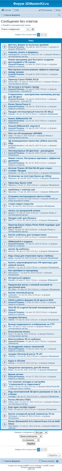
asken (10, 258)
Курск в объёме (16, 361)
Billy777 (11, 220)
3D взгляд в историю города (23, 87)
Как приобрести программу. (23, 270)
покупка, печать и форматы (23, 52)
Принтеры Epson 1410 (20, 183)
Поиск (28, 29)
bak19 (10, 237)
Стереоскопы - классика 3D (19, 91)
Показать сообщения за (30, 432)
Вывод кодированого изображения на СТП (31, 324)
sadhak (11, 320)
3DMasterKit (13, 123)
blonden (11, 267)
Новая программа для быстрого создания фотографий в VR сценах (31, 60)
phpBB (25, 466)
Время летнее (15, 374)
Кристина (12, 192)
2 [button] (41, 35)
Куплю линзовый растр (21, 292)
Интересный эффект (19, 278)
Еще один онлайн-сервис (22, 407)
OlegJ (10, 230)
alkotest (11, 213)
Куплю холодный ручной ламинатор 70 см (31, 414)
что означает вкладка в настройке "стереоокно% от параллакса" (26, 383)
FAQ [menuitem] (17, 10)
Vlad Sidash (13, 426)
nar (9, 206)
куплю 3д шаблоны (18, 249)
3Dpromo (12, 178)
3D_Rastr (12, 289)
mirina (10, 386)
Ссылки (8, 10)
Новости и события (16, 66)
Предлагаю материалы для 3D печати (28, 367)
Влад (10, 370)
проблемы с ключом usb (21, 189)
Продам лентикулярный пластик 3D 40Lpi (30, 111)
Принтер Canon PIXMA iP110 (23, 79)
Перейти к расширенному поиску (17, 25)
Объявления (52, 114)
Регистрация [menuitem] (46, 10)
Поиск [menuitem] (59, 15)
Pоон (10, 334)
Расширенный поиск (33, 29)
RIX (9, 326)
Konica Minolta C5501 (19, 399)
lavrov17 (11, 251)
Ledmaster (12, 295)
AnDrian (11, 363)
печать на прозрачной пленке (24, 210)
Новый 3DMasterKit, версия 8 (24, 126)
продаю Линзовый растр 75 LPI (25, 354)
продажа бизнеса (17, 317)
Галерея (11, 76)
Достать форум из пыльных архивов (28, 44)
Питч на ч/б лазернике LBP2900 (25, 133)
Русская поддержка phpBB (31, 467)
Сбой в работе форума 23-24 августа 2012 (30, 300)
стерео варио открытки (21, 204)
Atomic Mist (13, 82)
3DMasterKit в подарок (20, 241)
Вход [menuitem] (58, 10)
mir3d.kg (11, 356)
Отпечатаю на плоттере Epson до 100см (29, 176)
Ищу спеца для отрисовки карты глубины (30, 256)
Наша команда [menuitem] (48, 461)
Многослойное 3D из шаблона (24, 339)
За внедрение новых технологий (26, 346)
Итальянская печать (19, 331)
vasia (10, 136)
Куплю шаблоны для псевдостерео (27, 235)
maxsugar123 (13, 54)
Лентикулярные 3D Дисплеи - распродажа (31, 151)
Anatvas (11, 114)
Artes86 (11, 280)
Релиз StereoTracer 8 (19, 104)
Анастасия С (13, 273)
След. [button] (45, 35)
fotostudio (12, 173)
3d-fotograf (12, 416)
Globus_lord (13, 402)
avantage (12, 396)
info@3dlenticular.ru (16, 146)
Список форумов (12, 461)
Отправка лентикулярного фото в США (29, 196)
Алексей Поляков (16, 47)
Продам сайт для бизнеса (22, 218)
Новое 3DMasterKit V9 (20, 118)
